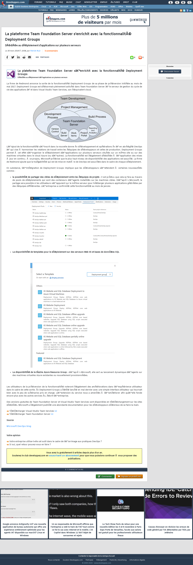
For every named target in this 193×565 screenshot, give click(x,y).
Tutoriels (50, 2)
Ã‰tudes (115, 2)
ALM (55, 7)
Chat (78, 2)
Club (134, 2)
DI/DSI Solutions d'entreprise (26, 7)
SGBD (112, 7)
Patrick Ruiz (35, 53)
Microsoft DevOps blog (19, 428)
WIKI (123, 10)
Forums (38, 2)
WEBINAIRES (61, 10)
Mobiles (129, 7)
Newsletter (90, 2)
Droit (126, 2)
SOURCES (104, 10)
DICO (130, 10)
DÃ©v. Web (81, 7)
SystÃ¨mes (139, 7)
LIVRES (72, 10)
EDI (90, 7)
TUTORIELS (43, 10)
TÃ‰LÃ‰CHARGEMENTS (87, 10)
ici (56, 413)
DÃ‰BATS (114, 10)
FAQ (61, 2)
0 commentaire (51, 53)
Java (72, 7)
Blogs (69, 2)
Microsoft (64, 7)
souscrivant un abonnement (64, 457)
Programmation (101, 7)
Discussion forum (170, 71)
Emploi (103, 2)
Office (120, 7)
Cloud (43, 7)
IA (50, 7)
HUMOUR (138, 10)
